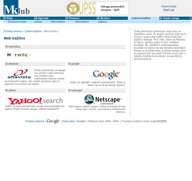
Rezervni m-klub (17, 21)
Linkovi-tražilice (141, 18)
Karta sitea (69, 121)
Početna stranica (13, 31)
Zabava (102, 21)
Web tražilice (58, 21)
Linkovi (38, 21)
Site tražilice (82, 21)
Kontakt (81, 121)
